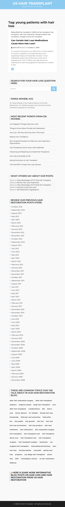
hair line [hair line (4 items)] (40, 421)
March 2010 (16, 332)
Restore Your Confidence (19, 137)
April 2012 (15, 258)
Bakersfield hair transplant (21, 32)
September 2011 (18, 281)
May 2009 (15, 364)
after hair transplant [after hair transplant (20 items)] (44, 400)
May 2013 (15, 216)
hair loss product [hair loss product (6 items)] (36, 425)
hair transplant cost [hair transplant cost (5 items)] (32, 434)
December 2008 (18, 380)
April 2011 (15, 297)
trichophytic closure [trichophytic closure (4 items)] (29, 459)
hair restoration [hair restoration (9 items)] (26, 429)
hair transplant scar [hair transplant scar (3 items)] (29, 438)
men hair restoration (27, 34)
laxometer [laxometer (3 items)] (44, 442)
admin (15, 47)
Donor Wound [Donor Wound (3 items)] (21, 413)
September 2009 (18, 351)
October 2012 (16, 239)
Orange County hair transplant (31, 37)
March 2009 (16, 370)
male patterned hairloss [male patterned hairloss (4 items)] (40, 446)
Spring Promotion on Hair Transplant (23, 160)
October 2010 (16, 316)
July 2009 (15, 358)
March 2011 (15, 300)
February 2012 (17, 264)
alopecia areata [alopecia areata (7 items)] (25, 405)
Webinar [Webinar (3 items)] (13, 463)
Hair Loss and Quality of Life (20, 156)
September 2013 (18, 210)
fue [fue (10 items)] (11, 421)
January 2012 (16, 268)
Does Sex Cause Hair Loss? (27, 187)
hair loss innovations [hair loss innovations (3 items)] (18, 425)
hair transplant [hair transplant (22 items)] (16, 434)
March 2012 (16, 261)
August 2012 (16, 245)
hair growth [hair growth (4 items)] (30, 421)
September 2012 (18, 242)
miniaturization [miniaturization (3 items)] (25, 450)
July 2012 (15, 248)
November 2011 (17, 274)
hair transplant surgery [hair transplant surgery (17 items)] (28, 442)
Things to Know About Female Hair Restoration (27, 128)
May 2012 (15, 255)
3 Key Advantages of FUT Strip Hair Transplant (34, 180)
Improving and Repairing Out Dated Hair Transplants (29, 152)
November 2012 (17, 236)
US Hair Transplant (32, 3)
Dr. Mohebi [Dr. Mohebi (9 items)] (33, 413)
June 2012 (15, 252)
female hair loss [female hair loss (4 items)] (46, 413)
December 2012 (17, 232)
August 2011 (16, 284)
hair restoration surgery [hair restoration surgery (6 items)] (44, 429)
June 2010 (15, 322)
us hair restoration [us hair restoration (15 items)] (47, 459)
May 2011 (15, 293)
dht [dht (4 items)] (43, 409)
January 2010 (16, 338)
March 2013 (16, 223)
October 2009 (17, 348)
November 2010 (17, 313)
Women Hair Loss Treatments (28, 182)
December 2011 (17, 271)
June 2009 (15, 361)
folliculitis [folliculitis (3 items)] (47, 417)
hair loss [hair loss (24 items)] (49, 421)
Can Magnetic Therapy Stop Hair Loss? (24, 124)
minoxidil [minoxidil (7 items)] (37, 450)
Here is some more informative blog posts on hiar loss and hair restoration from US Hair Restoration (31, 476)
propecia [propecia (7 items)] (18, 454)
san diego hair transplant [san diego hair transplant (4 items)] (35, 454)
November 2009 (18, 345)
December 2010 (17, 309)
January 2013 (16, 229)
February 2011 (17, 303)
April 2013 (15, 220)
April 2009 (15, 367)
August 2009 (16, 354)
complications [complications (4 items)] (34, 409)
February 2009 (17, 374)
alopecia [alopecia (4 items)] (13, 405)
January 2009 (17, 377)
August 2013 (16, 213)
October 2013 (16, 207)
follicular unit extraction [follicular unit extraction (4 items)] (31, 417)
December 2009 (18, 341)
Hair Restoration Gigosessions (28, 190)
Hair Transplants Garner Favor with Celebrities (27, 147)
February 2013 (17, 226)
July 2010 (15, 319)
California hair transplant (41, 32)
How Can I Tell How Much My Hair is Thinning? (27, 132)
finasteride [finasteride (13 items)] (14, 417)
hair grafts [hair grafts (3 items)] (19, 421)
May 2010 (15, 325)
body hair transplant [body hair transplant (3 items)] (42, 405)
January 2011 (16, 306)
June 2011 (15, 290)
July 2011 (15, 287)
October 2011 (16, 277)
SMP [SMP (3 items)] (17, 459)
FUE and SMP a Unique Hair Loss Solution (25, 164)
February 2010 (17, 335)
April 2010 (15, 329)
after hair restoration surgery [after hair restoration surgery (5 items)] (21, 400)
